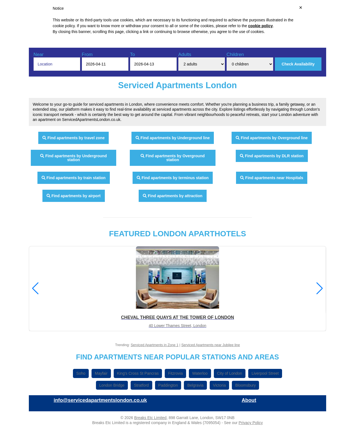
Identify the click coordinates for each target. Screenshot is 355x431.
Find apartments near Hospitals (271, 178)
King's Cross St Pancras (138, 373)
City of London (229, 373)
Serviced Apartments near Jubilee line (210, 345)
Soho (80, 373)
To (132, 54)
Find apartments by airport (74, 196)
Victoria (219, 385)
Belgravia (195, 385)
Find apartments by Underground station (73, 158)
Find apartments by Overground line (272, 138)
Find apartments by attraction (172, 196)
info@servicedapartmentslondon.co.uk (100, 400)
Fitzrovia (175, 373)
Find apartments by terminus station (173, 178)
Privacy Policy (251, 422)
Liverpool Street (265, 373)
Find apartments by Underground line (173, 138)
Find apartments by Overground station (173, 158)
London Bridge (112, 385)
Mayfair (101, 373)
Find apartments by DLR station (271, 156)
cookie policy (260, 26)
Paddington (168, 385)
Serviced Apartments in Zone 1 (154, 345)
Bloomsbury (245, 385)
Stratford (141, 385)
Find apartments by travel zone (73, 138)
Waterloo (200, 373)
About (249, 400)
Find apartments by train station (74, 178)
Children (235, 54)
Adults (184, 54)
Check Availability (298, 64)
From (87, 54)
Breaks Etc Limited (150, 417)
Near (39, 54)
